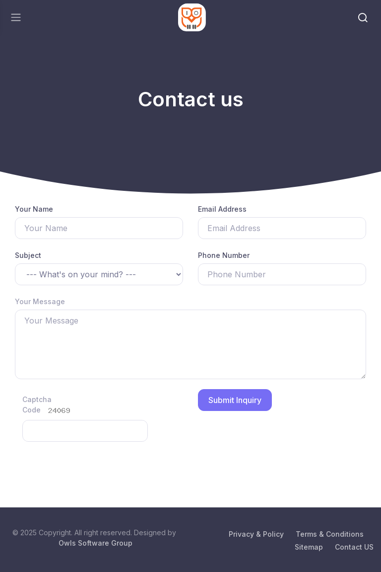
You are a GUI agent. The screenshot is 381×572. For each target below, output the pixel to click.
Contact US (354, 547)
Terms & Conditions (330, 534)
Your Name (34, 209)
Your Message (40, 301)
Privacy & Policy (256, 534)
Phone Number (224, 255)
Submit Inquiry (234, 400)
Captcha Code (32, 404)
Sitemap (309, 547)
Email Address (222, 209)
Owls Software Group (95, 543)
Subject (28, 255)
